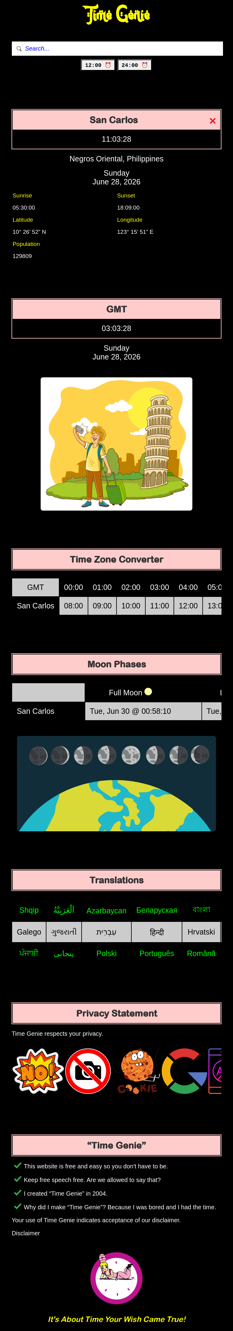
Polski (106, 953)
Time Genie (117, 15)
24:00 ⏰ (135, 65)
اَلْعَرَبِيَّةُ (63, 910)
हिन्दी (157, 932)
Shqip (29, 910)
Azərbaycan (106, 910)
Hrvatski (201, 932)
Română (201, 953)
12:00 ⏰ (98, 65)
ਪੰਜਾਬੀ (29, 953)
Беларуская (156, 910)
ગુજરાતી (64, 932)
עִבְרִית (106, 932)
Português (157, 953)
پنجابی (64, 953)
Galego (29, 932)
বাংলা (201, 909)
